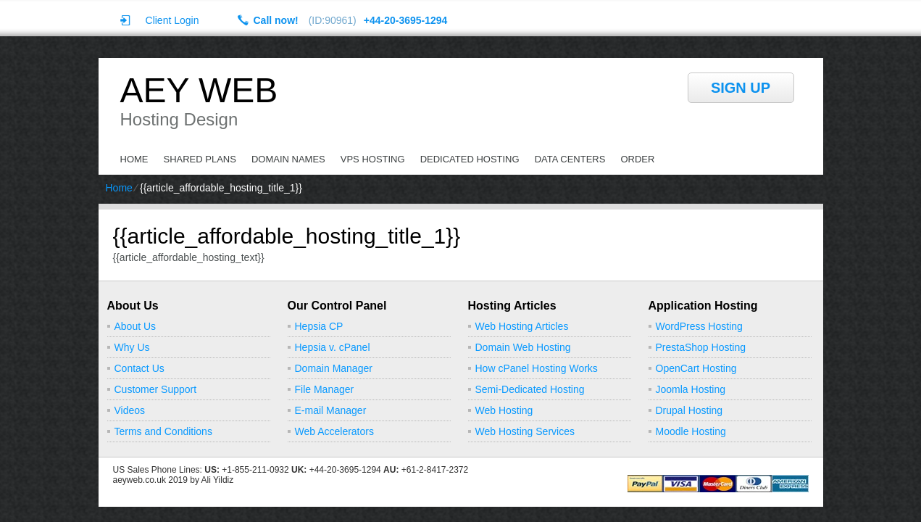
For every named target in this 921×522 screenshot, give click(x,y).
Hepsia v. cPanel (332, 347)
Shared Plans (200, 159)
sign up (740, 88)
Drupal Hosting (689, 410)
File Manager (324, 389)
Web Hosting (504, 410)
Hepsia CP (319, 326)
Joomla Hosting (691, 389)
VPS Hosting (373, 159)
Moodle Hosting (691, 431)
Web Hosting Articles (522, 326)
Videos (130, 410)
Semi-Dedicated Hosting (530, 389)
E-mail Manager (331, 410)
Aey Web (199, 90)
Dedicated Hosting (470, 159)
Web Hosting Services (525, 431)
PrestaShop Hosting (701, 347)
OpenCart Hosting (696, 368)
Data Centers (570, 159)
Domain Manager (333, 368)
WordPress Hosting (699, 326)
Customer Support (155, 389)
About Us (135, 326)
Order (637, 159)
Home (134, 159)
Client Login (172, 19)
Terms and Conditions (163, 431)
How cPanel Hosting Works (536, 368)
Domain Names (288, 159)
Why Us (132, 347)
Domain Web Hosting (523, 347)
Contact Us (139, 368)
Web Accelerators (334, 431)
